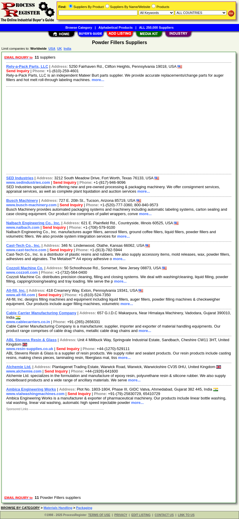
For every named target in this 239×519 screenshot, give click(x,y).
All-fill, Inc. (16, 290)
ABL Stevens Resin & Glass (31, 340)
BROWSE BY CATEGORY (20, 508)
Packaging (84, 508)
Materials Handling (57, 508)
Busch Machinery (22, 200)
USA (51, 48)
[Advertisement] (117, 129)
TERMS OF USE (99, 515)
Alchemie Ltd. (18, 367)
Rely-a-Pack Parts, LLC (27, 66)
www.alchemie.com (23, 371)
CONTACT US (164, 515)
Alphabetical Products (116, 27)
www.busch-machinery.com (31, 205)
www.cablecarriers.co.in (28, 322)
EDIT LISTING (140, 515)
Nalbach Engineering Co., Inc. (33, 223)
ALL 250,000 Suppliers (156, 27)
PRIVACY (120, 515)
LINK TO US (186, 515)
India (67, 48)
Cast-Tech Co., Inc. (23, 245)
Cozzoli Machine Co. (24, 268)
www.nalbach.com (23, 227)
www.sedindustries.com (28, 182)
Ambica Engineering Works (31, 389)
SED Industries (19, 178)
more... (98, 80)
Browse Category (79, 27)
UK (59, 48)
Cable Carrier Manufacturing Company (41, 313)
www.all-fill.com (20, 295)
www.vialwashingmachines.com (35, 393)
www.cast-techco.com (26, 250)
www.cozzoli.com (22, 272)
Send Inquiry (18, 71)
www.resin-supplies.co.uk (29, 348)
